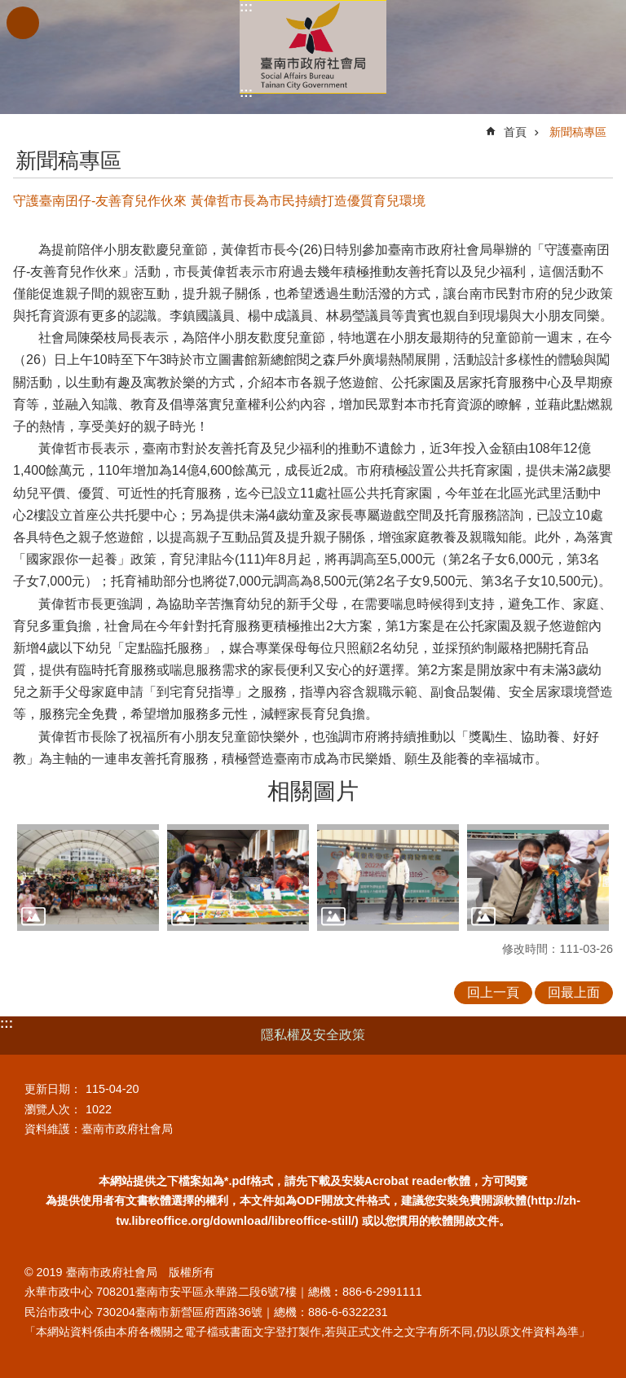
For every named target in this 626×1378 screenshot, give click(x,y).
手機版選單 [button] (23, 23)
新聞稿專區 (577, 131)
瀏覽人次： (53, 1109)
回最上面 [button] (574, 992)
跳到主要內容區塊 (8, 8)
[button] (88, 877)
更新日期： (53, 1088)
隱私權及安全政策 (313, 1035)
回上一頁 (493, 992)
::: (246, 7)
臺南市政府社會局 (313, 47)
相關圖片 (313, 791)
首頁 (515, 131)
